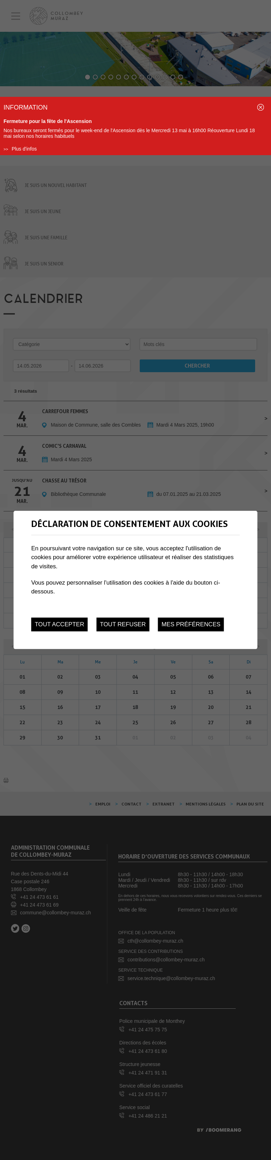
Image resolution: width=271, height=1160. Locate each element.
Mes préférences (191, 624)
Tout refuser (123, 624)
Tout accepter (59, 624)
